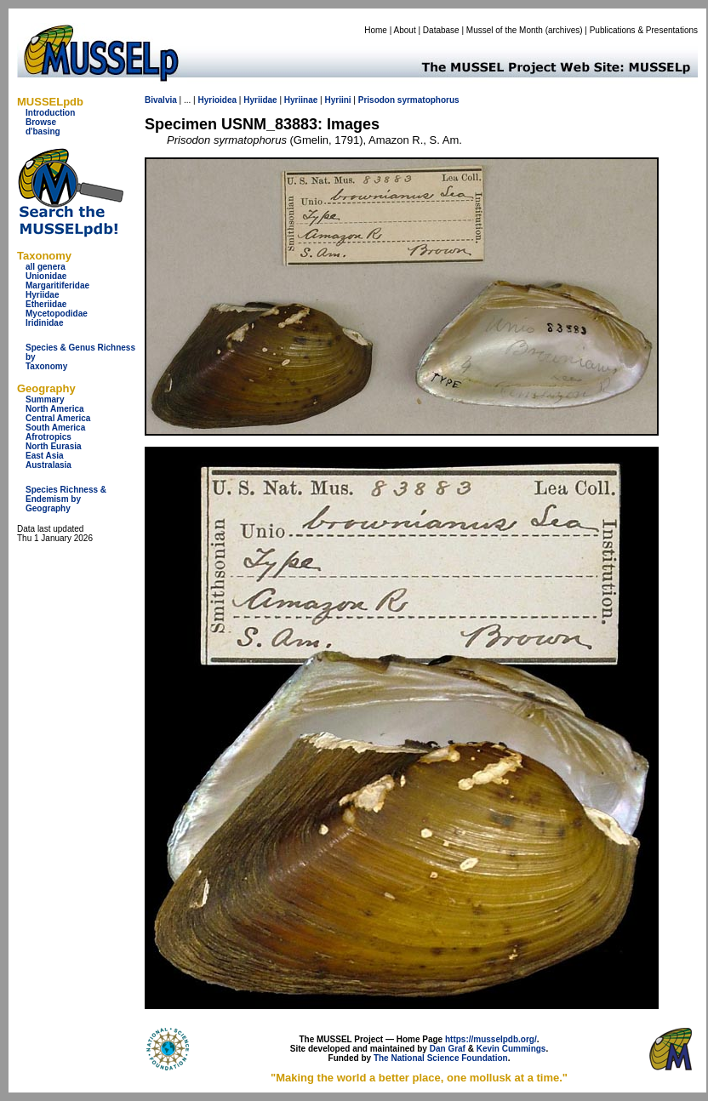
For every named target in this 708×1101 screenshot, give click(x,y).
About (405, 30)
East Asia (45, 455)
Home (375, 30)
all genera (46, 266)
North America (55, 409)
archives (564, 30)
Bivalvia (161, 100)
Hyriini (337, 100)
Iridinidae (44, 323)
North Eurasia (54, 446)
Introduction (50, 112)
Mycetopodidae (57, 313)
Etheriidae (46, 304)
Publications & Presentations (644, 30)
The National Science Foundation (441, 1058)
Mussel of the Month (504, 30)
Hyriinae (300, 100)
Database (441, 30)
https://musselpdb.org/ (491, 1039)
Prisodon (376, 100)
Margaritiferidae (57, 285)
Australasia (48, 465)
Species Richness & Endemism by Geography (66, 499)
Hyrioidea (217, 100)
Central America (58, 418)
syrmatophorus (428, 100)
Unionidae (46, 276)
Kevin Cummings (511, 1048)
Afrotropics (48, 437)
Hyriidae (42, 294)
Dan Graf (447, 1048)
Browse (41, 122)
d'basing (43, 131)
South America (55, 427)
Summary (45, 399)
